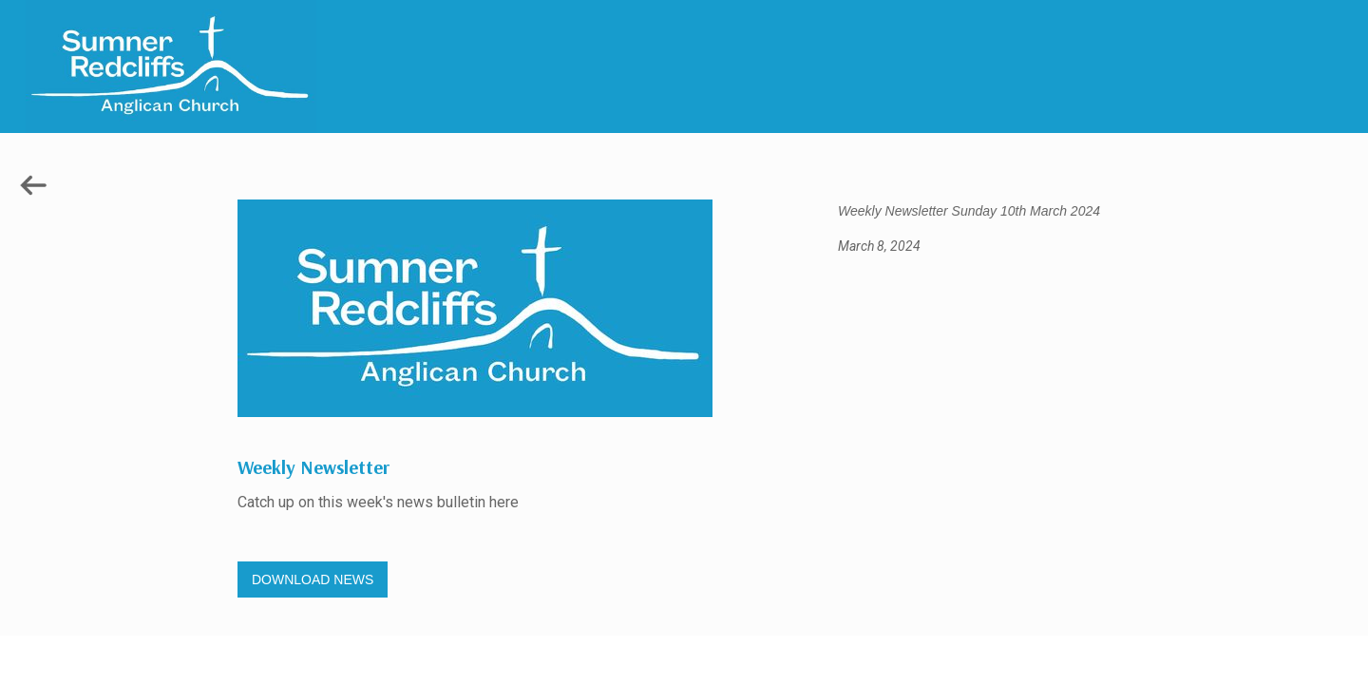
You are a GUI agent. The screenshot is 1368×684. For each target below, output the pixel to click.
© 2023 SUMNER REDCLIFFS (912, 654)
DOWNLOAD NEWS (312, 579)
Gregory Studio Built (455, 654)
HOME (1246, 655)
